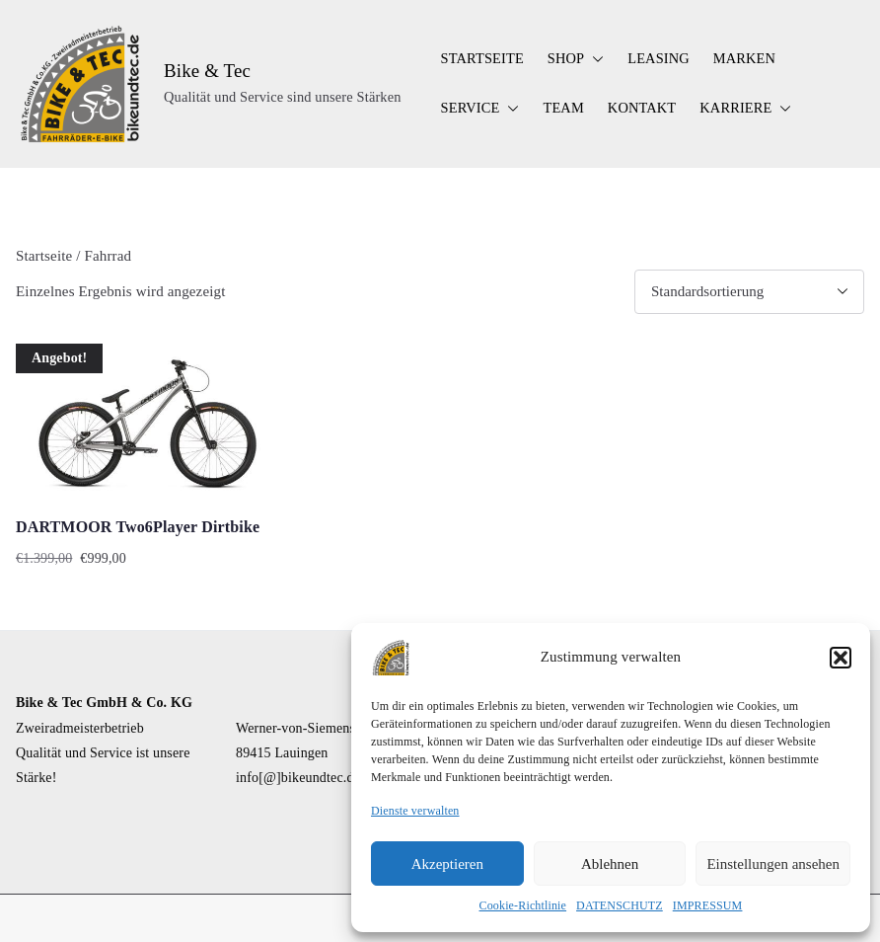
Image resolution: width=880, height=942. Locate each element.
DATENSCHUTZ (619, 905)
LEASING (658, 58)
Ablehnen (609, 864)
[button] (840, 657)
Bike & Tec (207, 70)
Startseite (44, 256)
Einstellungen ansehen (773, 864)
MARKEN (744, 58)
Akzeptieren (447, 864)
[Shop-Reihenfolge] (749, 292)
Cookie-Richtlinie (523, 905)
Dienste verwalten (415, 811)
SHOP (576, 59)
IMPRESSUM (708, 905)
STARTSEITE (482, 58)
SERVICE (480, 108)
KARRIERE (745, 108)
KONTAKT (642, 108)
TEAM (563, 108)
